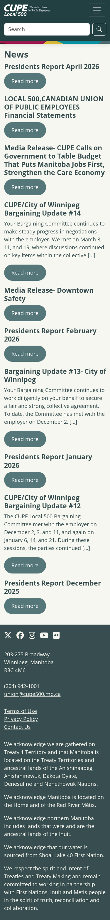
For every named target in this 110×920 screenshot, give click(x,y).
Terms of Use (20, 710)
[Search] (47, 29)
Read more (24, 81)
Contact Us (17, 726)
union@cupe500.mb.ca (32, 693)
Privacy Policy (21, 718)
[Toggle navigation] (97, 10)
